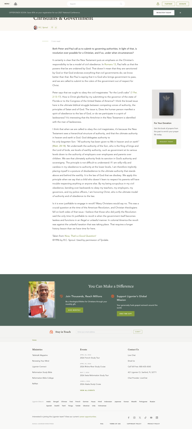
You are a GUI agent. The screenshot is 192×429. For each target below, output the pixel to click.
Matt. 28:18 (59, 146)
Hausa (93, 401)
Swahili (56, 406)
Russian (152, 401)
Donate (182, 4)
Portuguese (143, 401)
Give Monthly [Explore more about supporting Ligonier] (74, 310)
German (85, 401)
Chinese (64, 401)
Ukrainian (86, 406)
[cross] (180, 12)
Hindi (100, 401)
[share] (55, 27)
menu (7, 4)
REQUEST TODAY (166, 142)
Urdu (93, 406)
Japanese (118, 401)
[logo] (15, 3)
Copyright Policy (134, 424)
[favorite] (52, 27)
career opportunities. (88, 416)
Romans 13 (110, 64)
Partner (168, 4)
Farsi (71, 401)
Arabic (48, 401)
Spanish (49, 406)
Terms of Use (115, 424)
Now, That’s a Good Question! (80, 235)
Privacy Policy (154, 424)
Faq (101, 424)
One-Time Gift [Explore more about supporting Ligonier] (125, 314)
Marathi (134, 401)
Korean (126, 401)
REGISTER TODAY (164, 13)
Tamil (64, 406)
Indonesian (108, 401)
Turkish (78, 406)
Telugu (70, 406)
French (77, 401)
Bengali (56, 401)
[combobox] (92, 4)
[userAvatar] (158, 3)
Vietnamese (102, 406)
